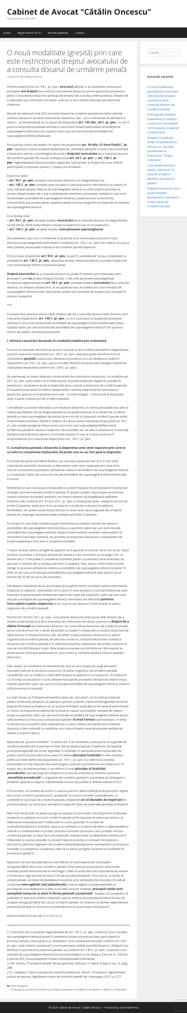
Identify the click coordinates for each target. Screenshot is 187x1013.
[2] (120, 782)
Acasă (6, 32)
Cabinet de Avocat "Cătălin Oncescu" (79, 11)
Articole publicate (58, 32)
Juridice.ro (53, 916)
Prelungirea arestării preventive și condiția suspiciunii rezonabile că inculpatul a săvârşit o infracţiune (69, 989)
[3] (32, 853)
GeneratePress (129, 1007)
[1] (50, 167)
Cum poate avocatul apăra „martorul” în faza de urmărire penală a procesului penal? (161, 174)
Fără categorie (19, 985)
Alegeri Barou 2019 (29, 32)
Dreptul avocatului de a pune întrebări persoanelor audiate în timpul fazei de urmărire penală (163, 197)
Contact (80, 32)
